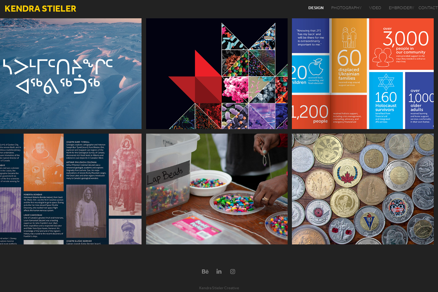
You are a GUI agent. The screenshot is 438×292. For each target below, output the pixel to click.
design (316, 8)
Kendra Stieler (40, 9)
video (375, 8)
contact (428, 8)
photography (346, 8)
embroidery (401, 8)
